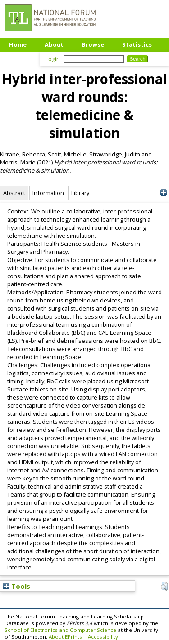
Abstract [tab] (14, 193)
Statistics (137, 44)
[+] (163, 192)
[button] (164, 586)
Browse (93, 44)
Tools (16, 586)
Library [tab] (80, 193)
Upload (20, 58)
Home (18, 44)
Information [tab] (48, 193)
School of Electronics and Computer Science (60, 630)
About (54, 44)
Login (53, 59)
